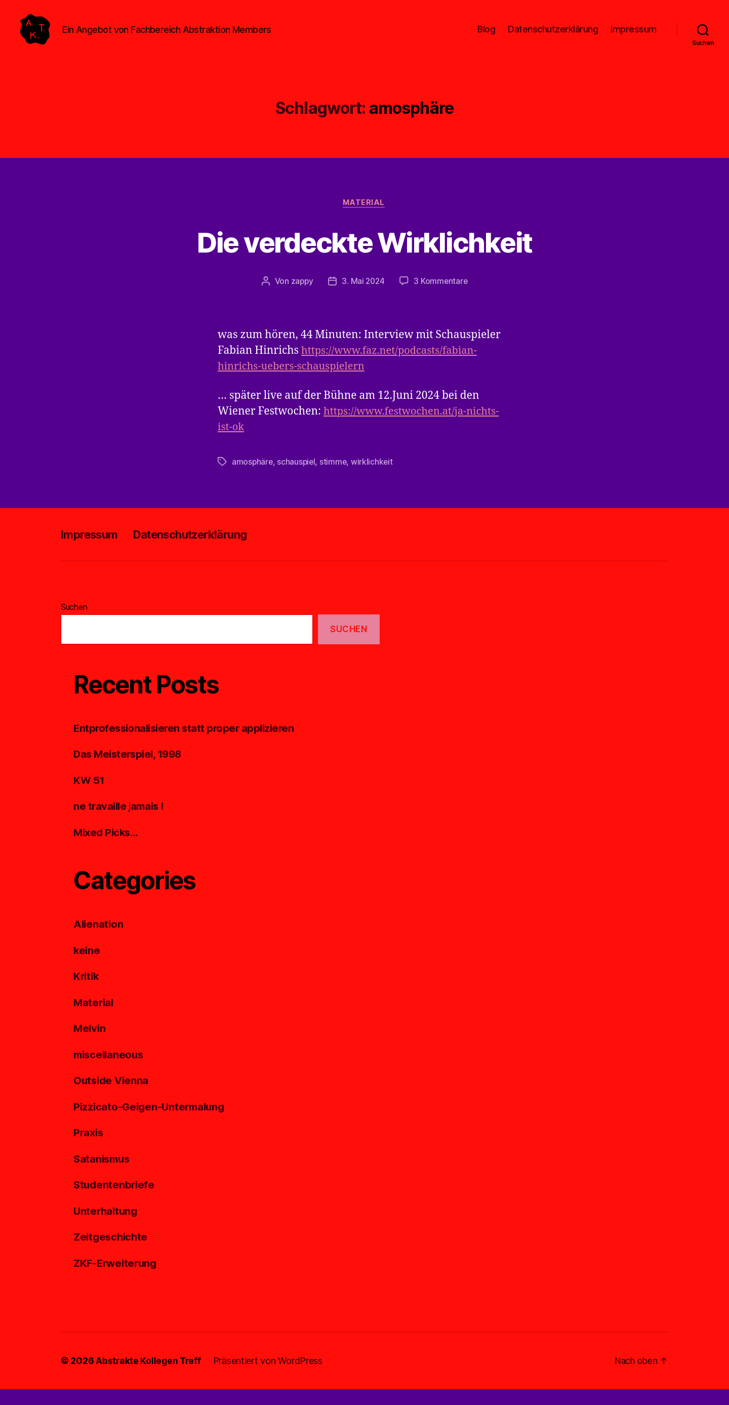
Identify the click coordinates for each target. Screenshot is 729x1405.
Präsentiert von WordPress (270, 1376)
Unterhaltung (106, 1226)
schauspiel (297, 477)
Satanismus (103, 1174)
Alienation (99, 939)
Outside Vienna (112, 1096)
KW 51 (89, 796)
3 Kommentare (442, 297)
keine (87, 966)
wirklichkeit (374, 477)
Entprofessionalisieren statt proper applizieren (187, 743)
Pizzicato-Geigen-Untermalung (151, 1122)
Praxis (89, 1148)
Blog (486, 36)
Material (364, 218)
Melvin (90, 1044)
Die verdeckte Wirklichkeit (364, 256)
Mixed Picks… (107, 848)
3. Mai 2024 (363, 297)
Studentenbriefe (115, 1200)
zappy (300, 297)
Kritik (86, 991)
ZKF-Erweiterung (117, 1278)
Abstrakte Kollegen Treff (149, 1376)
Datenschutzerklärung (553, 36)
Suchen (74, 622)
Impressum (634, 36)
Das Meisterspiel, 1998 (130, 769)
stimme (335, 477)
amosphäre (253, 477)
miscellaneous (110, 1070)
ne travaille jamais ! (121, 821)
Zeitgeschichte (112, 1252)
